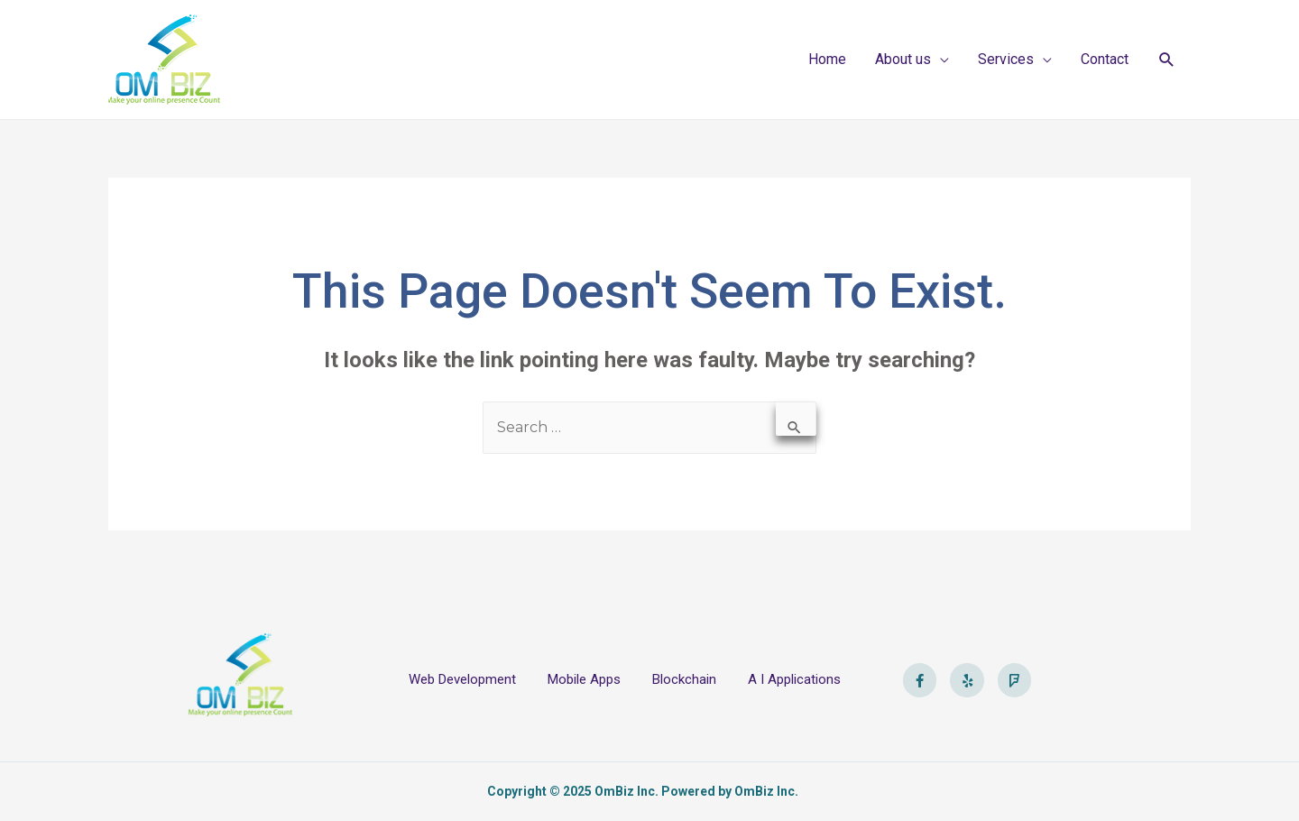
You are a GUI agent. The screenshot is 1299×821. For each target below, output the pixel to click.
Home (827, 59)
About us (903, 59)
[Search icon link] (1166, 60)
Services (1006, 59)
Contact (1105, 59)
